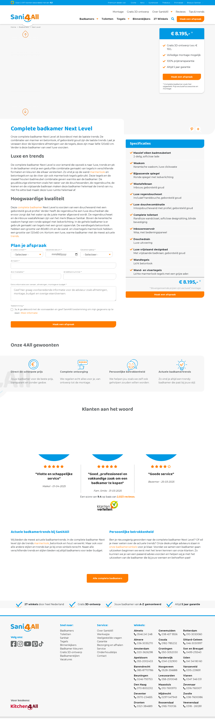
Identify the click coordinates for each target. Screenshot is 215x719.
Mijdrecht (165, 688)
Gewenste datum (54, 250)
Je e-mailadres (17, 272)
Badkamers (67, 625)
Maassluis (165, 679)
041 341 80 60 (194, 655)
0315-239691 (193, 664)
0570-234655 (144, 691)
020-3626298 (145, 646)
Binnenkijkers (68, 639)
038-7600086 (194, 691)
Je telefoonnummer (72, 272)
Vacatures (66, 654)
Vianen (187, 670)
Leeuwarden (167, 670)
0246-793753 (145, 673)
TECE (160, 2)
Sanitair (64, 632)
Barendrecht (142, 661)
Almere (138, 634)
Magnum (171, 2)
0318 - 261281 (194, 700)
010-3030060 (194, 628)
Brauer (182, 2)
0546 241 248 (144, 628)
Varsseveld (190, 661)
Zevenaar (189, 679)
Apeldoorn (141, 652)
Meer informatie (29, 313)
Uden (186, 652)
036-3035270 (145, 637)
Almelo (138, 625)
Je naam (15, 261)
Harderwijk (166, 652)
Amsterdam (141, 643)
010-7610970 (169, 682)
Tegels (64, 636)
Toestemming (17, 306)
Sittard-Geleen (192, 634)
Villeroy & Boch (195, 2)
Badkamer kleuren (71, 643)
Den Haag (140, 679)
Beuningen (141, 670)
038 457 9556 (169, 628)
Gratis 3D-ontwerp (71, 646)
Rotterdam (190, 625)
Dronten (139, 697)
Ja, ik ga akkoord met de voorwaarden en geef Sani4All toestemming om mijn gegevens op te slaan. (63, 311)
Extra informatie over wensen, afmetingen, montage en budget (39, 284)
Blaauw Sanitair (136, 2)
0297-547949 (169, 691)
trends (15, 236)
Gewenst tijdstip (87, 250)
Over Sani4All (105, 625)
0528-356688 (169, 664)
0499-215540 (193, 646)
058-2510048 (169, 673)
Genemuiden (167, 625)
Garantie (102, 636)
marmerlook (97, 172)
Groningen (165, 643)
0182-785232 (169, 637)
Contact (102, 650)
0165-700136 (169, 700)
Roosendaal (166, 697)
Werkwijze (103, 628)
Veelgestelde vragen (109, 632)
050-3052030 (170, 646)
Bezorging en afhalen (110, 639)
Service (101, 643)
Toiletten (65, 628)
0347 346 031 (194, 673)
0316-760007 (194, 682)
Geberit (151, 2)
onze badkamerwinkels (123, 541)
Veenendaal (191, 697)
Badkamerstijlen (70, 650)
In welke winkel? (18, 250)
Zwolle (187, 688)
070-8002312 (145, 682)
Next (25, 112)
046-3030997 (194, 637)
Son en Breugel (193, 643)
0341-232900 (169, 655)
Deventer (140, 688)
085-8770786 (145, 664)
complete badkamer (30, 207)
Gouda (163, 634)
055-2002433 (145, 655)
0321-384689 (144, 700)
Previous (25, 34)
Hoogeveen (166, 661)
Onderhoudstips (107, 646)
